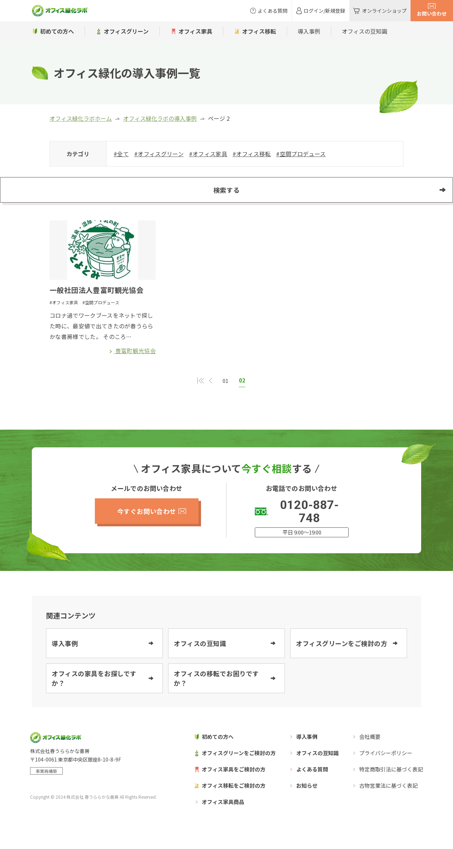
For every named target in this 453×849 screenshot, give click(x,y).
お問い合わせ (432, 13)
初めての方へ (57, 31)
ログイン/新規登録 (324, 10)
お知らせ (306, 803)
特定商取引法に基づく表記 (391, 787)
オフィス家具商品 (223, 819)
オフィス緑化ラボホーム (81, 118)
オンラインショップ (384, 10)
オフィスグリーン (126, 31)
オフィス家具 (195, 31)
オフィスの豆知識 (364, 31)
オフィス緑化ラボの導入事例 (160, 118)
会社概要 (369, 754)
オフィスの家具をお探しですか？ (94, 695)
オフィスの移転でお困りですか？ (216, 695)
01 (225, 398)
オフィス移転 (259, 31)
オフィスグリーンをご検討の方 (342, 661)
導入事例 (309, 31)
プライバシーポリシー (385, 770)
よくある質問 (272, 10)
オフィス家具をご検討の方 (233, 787)
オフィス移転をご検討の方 (233, 803)
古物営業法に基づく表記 (388, 803)
